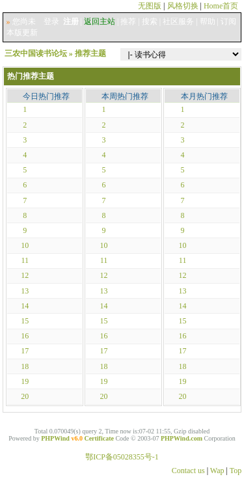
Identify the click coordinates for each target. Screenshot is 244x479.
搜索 (149, 21)
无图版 (149, 5)
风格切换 (182, 5)
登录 (51, 21)
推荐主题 (90, 53)
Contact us (188, 470)
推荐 (128, 21)
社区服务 (178, 21)
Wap (217, 470)
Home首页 (221, 5)
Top (236, 470)
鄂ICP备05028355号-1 (122, 456)
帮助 (207, 21)
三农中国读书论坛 (36, 53)
